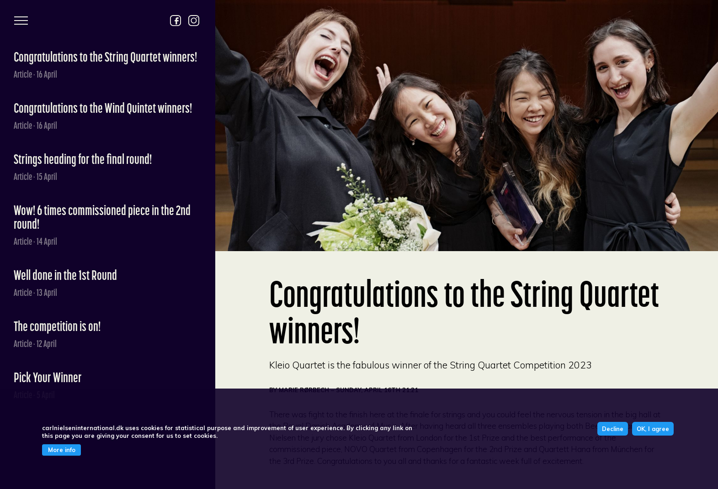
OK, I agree (653, 428)
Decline (612, 428)
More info (61, 449)
